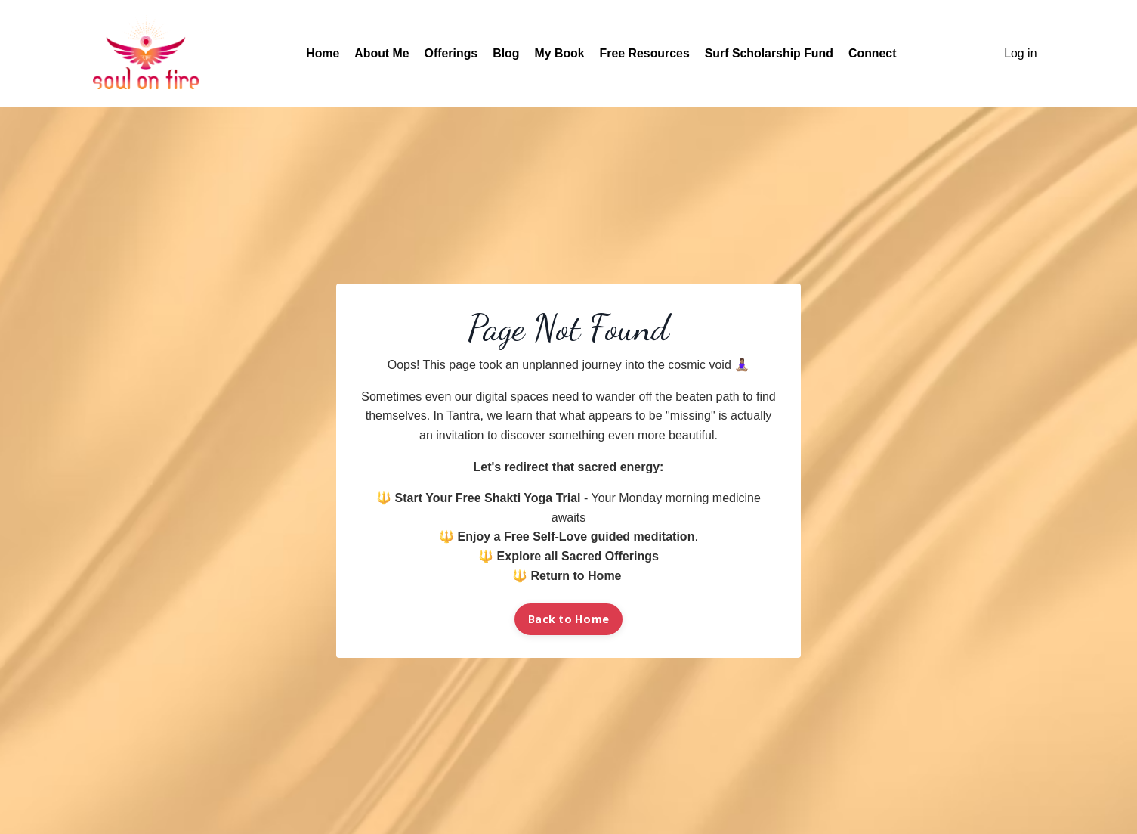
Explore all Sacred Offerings (578, 556)
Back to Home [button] (568, 619)
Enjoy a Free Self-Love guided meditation (576, 536)
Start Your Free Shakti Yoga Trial (488, 497)
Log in (1020, 53)
